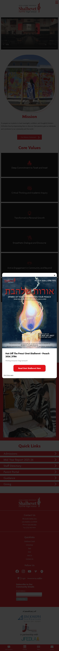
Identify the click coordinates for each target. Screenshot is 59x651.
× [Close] (54, 275)
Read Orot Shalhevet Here (29, 368)
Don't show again (8, 375)
